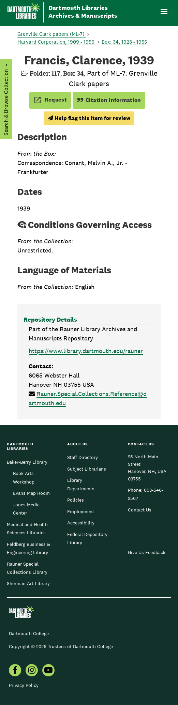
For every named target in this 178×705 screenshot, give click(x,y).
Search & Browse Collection (5, 102)
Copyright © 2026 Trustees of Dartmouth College (61, 646)
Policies (75, 500)
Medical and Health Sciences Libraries (27, 528)
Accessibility (80, 523)
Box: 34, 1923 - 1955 (124, 42)
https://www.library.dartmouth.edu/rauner (86, 351)
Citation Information (109, 100)
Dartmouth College (29, 633)
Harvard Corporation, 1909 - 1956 (56, 42)
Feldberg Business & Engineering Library (28, 548)
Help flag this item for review (89, 118)
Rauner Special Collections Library (27, 568)
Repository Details (50, 319)
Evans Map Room (31, 493)
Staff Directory (82, 457)
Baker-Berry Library (27, 462)
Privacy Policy (24, 685)
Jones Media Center (26, 509)
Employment (80, 511)
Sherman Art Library (28, 583)
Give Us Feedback (146, 552)
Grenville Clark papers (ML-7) (51, 34)
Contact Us (139, 510)
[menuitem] (15, 671)
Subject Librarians (86, 469)
